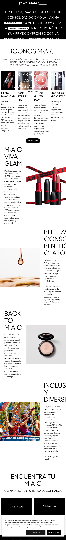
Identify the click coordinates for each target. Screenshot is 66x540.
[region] (33, 526)
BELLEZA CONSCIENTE (12, 39)
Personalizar (36, 532)
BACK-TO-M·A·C (32, 65)
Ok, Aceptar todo (54, 532)
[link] (33, 91)
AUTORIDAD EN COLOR (13, 23)
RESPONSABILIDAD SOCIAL (39, 39)
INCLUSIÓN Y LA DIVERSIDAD (18, 28)
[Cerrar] (61, 517)
